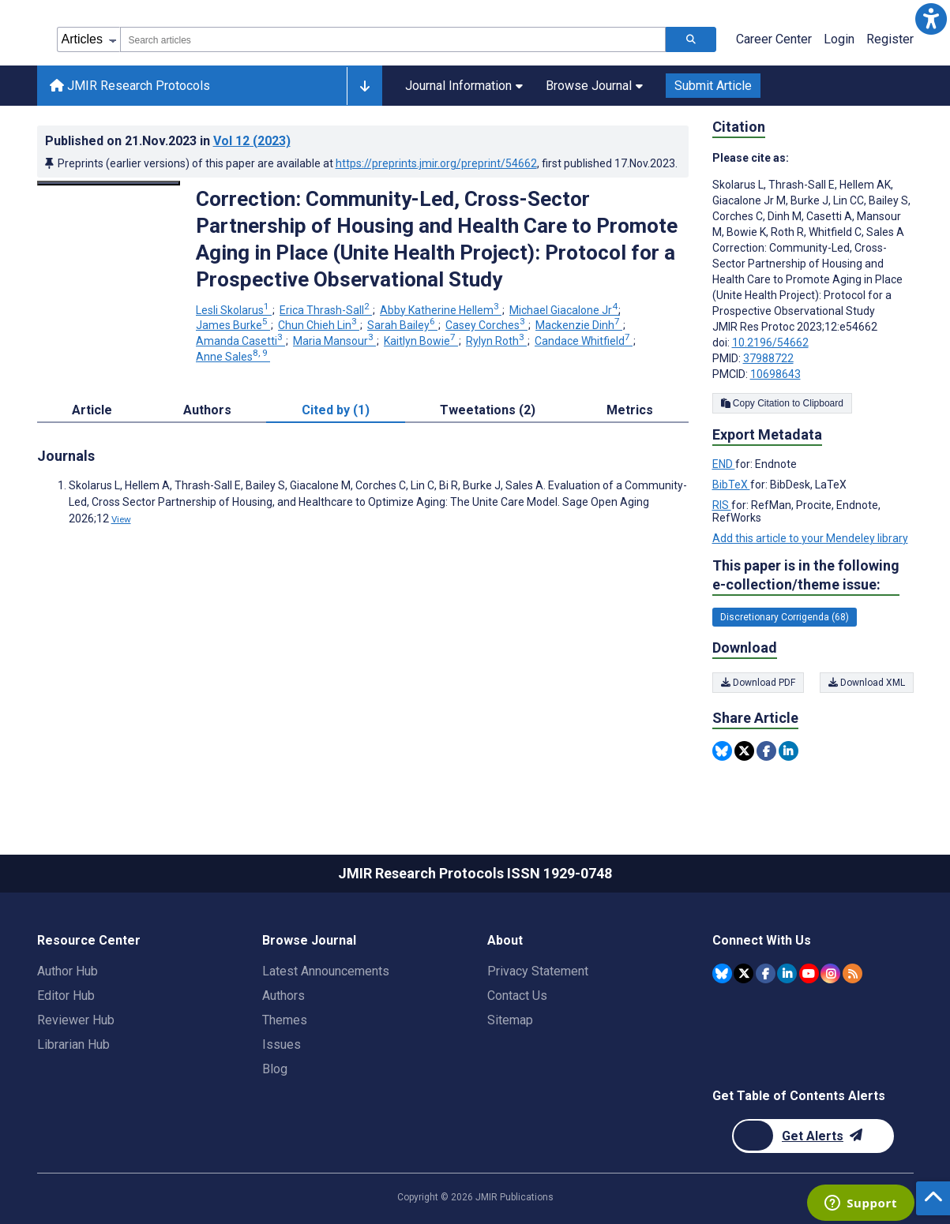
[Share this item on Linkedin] (788, 751)
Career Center (774, 39)
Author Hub (67, 971)
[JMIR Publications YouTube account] (809, 973)
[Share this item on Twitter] (744, 751)
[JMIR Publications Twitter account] (743, 973)
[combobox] (393, 39)
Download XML (866, 682)
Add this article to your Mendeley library (810, 538)
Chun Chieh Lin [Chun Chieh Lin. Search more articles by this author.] (318, 325)
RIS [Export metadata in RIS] (721, 505)
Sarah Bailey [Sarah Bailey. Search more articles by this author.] (402, 325)
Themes (284, 1020)
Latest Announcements (325, 971)
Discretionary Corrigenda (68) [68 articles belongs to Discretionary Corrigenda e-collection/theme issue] (784, 617)
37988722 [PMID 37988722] (768, 358)
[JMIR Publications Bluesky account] (722, 973)
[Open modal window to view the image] (109, 183)
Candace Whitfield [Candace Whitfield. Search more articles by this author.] (584, 341)
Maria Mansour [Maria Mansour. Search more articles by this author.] (334, 341)
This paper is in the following (805, 575)
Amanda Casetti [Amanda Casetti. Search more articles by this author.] (240, 341)
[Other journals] (364, 86)
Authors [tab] (207, 409)
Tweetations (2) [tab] (487, 409)
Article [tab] (92, 409)
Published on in (168, 140)
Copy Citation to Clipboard (782, 403)
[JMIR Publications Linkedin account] (787, 973)
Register (890, 39)
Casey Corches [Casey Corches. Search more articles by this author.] (486, 325)
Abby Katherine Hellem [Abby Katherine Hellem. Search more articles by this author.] (440, 310)
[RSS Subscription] (852, 973)
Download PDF (758, 682)
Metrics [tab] (629, 409)
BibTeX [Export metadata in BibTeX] (731, 484)
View (121, 519)
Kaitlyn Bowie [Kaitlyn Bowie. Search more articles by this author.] (421, 341)
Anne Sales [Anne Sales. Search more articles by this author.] (233, 356)
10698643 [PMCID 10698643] (775, 374)
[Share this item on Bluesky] (722, 751)
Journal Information (464, 85)
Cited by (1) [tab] (336, 409)
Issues (281, 1044)
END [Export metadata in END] (723, 464)
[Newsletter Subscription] (813, 1136)
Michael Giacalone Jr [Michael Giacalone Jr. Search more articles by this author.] (564, 310)
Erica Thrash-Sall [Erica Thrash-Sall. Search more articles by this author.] (326, 310)
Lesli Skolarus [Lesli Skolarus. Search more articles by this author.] (234, 310)
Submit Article (713, 85)
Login (839, 39)
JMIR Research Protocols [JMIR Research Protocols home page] (130, 85)
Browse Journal (594, 85)
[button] (931, 19)
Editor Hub (66, 995)
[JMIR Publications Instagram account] (830, 973)
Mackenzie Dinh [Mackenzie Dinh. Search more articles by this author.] (578, 325)
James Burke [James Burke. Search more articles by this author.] (233, 325)
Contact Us (517, 995)
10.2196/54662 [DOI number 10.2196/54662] (770, 342)
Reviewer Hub (76, 1020)
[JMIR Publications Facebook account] (765, 973)
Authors (283, 995)
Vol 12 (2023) (252, 140)
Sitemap (510, 1020)
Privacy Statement (537, 971)
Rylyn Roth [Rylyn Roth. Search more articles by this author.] (496, 341)
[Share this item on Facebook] (766, 751)
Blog (274, 1068)
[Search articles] (691, 39)
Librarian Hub (73, 1044)
